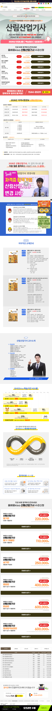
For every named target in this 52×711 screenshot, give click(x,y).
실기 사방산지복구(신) (17, 671)
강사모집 (36, 700)
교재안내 (16, 648)
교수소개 (9, 9)
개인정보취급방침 (14, 700)
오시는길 (5, 700)
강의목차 (6, 648)
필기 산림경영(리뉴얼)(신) (17, 657)
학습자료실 (43, 9)
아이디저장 (18, 7)
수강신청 (4, 9)
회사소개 (2, 700)
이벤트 (26, 9)
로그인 (33, 7)
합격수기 (36, 648)
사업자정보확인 (20, 700)
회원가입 (36, 7)
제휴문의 (32, 700)
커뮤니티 (37, 9)
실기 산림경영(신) (17, 669)
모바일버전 (48, 700)
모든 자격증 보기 (41, 700)
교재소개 (15, 9)
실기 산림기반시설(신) (17, 673)
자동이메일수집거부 (27, 700)
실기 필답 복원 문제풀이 (17, 675)
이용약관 (9, 700)
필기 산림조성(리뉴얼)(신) (17, 655)
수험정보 (21, 9)
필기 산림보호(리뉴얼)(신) (17, 663)
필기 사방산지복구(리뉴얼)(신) (17, 659)
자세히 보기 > (41, 56)
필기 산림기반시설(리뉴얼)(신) (17, 661)
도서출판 (31, 9)
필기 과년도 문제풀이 (17, 665)
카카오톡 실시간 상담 (47, 7)
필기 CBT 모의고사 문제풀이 (17, 667)
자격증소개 (46, 648)
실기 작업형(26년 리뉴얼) (17, 677)
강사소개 (26, 648)
